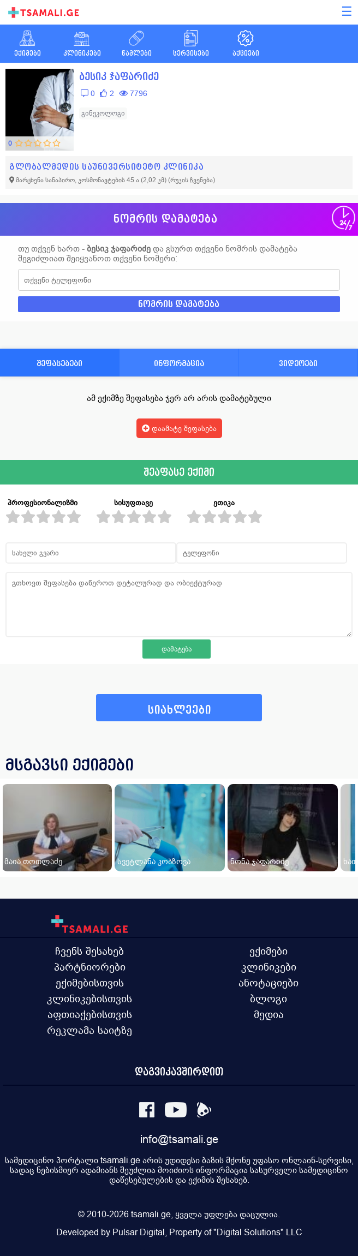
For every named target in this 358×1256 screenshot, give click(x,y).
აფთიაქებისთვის (89, 1014)
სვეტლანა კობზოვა (153, 861)
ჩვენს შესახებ (89, 951)
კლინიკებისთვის (89, 998)
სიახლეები (179, 710)
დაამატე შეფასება (179, 428)
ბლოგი (268, 998)
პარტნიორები (90, 967)
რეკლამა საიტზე (89, 1030)
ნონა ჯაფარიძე (259, 861)
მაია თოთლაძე (33, 861)
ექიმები (268, 951)
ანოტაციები (268, 983)
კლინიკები (268, 967)
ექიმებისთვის (90, 983)
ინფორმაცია (179, 363)
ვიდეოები (298, 363)
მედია (269, 1014)
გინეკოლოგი (103, 113)
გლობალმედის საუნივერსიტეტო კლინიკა (106, 166)
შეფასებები (59, 363)
